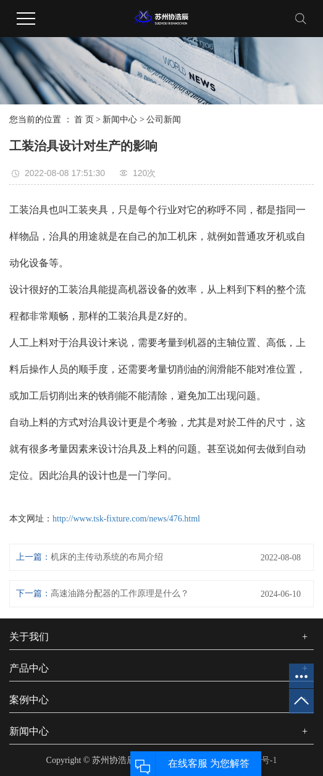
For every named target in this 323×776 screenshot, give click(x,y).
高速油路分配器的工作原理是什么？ (120, 593)
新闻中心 (120, 119)
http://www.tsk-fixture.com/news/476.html (126, 518)
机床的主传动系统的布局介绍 (107, 557)
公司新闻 (163, 119)
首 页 (84, 119)
